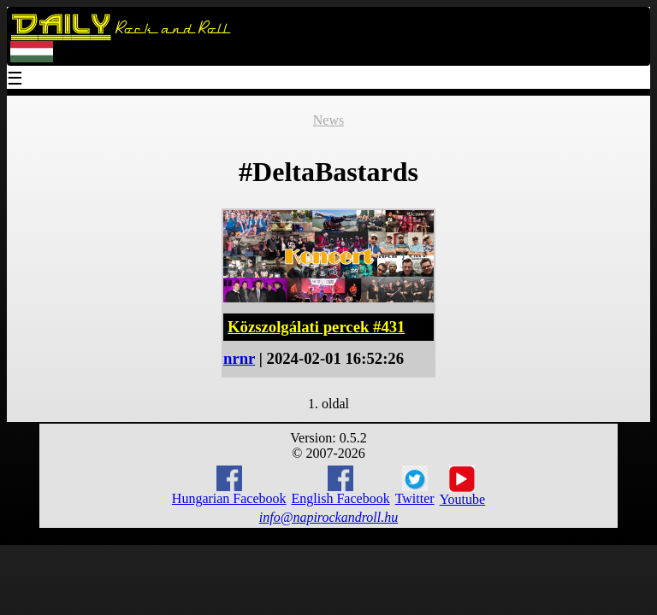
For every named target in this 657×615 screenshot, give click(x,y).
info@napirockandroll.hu (328, 517)
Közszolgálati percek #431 (316, 327)
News (328, 120)
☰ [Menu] (15, 80)
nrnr (239, 358)
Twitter (415, 486)
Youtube (463, 486)
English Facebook (341, 486)
